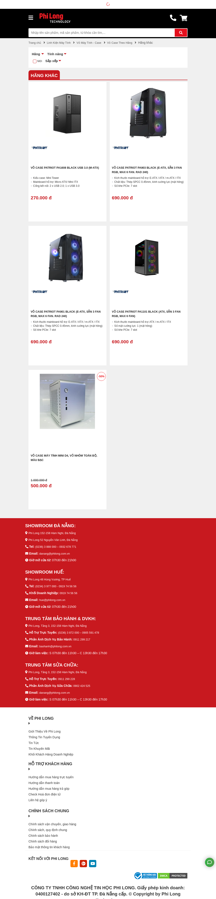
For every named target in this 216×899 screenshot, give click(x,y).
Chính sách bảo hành (43, 832)
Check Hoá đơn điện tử (44, 791)
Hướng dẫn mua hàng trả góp (48, 785)
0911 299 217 (82, 637)
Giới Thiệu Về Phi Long (44, 728)
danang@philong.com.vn (56, 552)
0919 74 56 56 (70, 591)
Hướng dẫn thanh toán (44, 779)
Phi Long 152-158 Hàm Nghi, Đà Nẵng (54, 532)
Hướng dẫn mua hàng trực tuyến (51, 774)
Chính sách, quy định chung (47, 826)
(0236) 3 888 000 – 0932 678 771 (58, 546)
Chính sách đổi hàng (42, 838)
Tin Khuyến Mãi (39, 745)
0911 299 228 (67, 676)
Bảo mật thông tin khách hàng (49, 844)
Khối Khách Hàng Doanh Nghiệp (50, 751)
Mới (40, 61)
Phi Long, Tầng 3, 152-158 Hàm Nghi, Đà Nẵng (61, 624)
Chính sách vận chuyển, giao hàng (52, 821)
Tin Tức (33, 739)
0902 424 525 (82, 683)
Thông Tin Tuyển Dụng (44, 734)
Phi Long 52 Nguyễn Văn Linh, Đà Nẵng (56, 539)
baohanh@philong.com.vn (57, 644)
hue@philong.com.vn (53, 598)
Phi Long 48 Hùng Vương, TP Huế (52, 578)
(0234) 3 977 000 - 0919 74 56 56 (58, 585)
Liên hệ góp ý (37, 797)
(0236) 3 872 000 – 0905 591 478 (81, 630)
